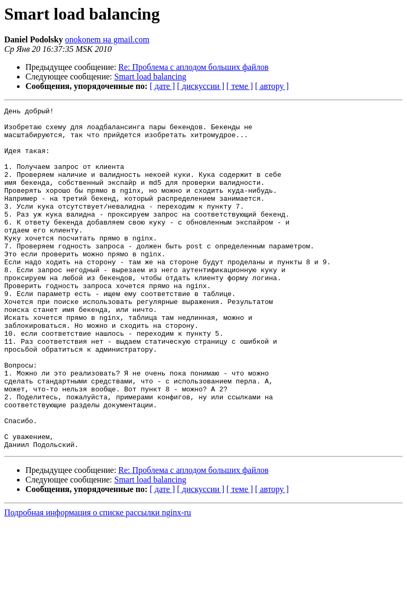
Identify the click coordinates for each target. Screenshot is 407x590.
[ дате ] (162, 86)
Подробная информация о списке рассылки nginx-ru (97, 580)
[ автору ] (271, 86)
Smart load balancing (150, 76)
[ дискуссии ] (200, 86)
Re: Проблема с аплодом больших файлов (193, 66)
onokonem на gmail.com (107, 39)
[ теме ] (239, 86)
